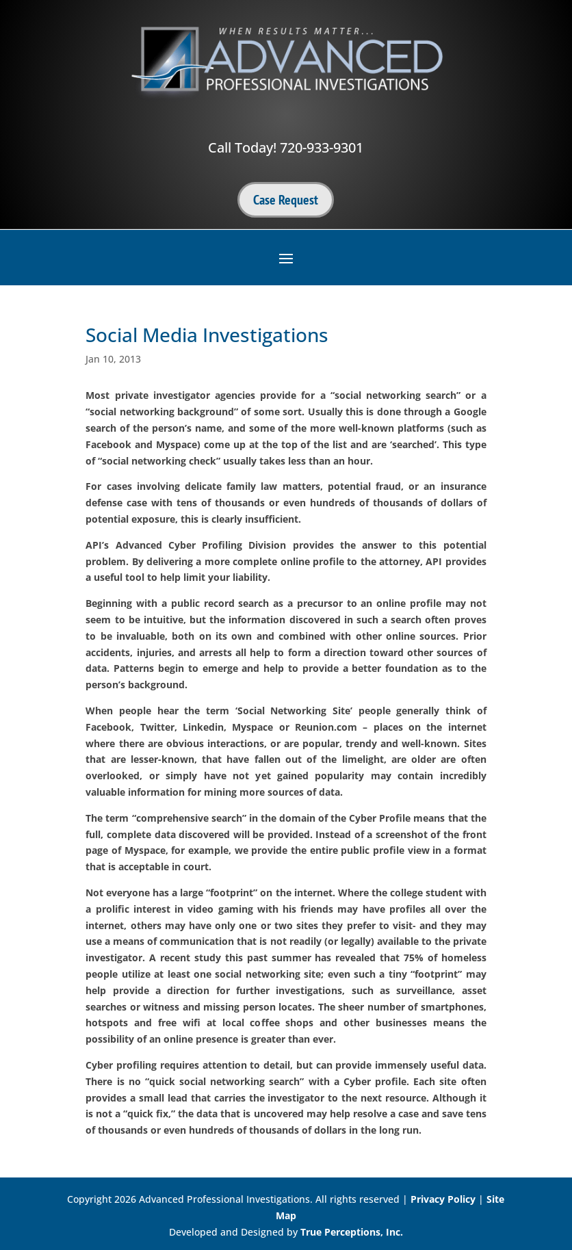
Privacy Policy (443, 1199)
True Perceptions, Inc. (351, 1231)
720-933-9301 (321, 147)
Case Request (285, 200)
